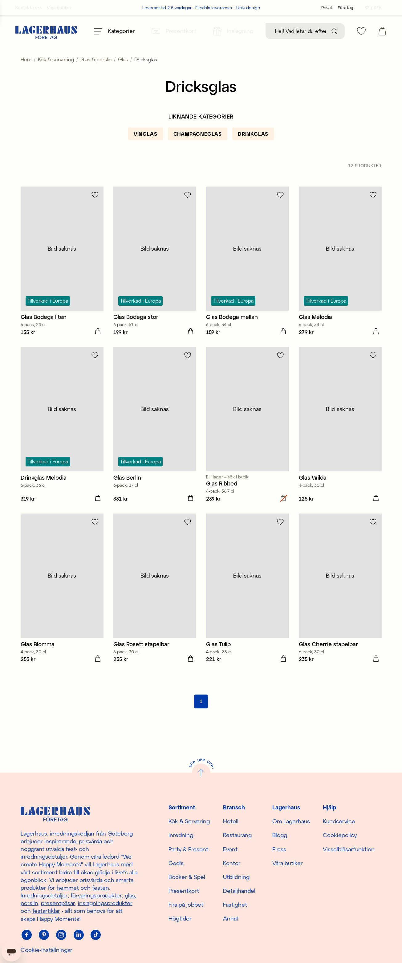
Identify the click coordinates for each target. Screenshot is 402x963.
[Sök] (334, 31)
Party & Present (188, 849)
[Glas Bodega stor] (154, 275)
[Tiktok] (96, 935)
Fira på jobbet (186, 904)
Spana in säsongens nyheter (201, 53)
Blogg (279, 835)
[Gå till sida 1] (201, 715)
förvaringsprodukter (96, 895)
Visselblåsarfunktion (349, 849)
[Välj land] (371, 7)
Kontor (232, 863)
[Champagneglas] (197, 147)
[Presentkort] (174, 31)
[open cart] (382, 31)
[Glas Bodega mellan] (247, 275)
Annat (230, 918)
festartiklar (46, 910)
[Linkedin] (78, 935)
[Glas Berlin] (154, 439)
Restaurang (237, 835)
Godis (176, 863)
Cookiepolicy (340, 835)
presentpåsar (58, 903)
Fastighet (235, 904)
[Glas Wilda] (340, 439)
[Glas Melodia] (340, 275)
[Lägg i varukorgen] (98, 345)
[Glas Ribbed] (247, 439)
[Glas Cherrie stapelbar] (340, 602)
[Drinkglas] (253, 147)
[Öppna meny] (114, 31)
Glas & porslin (96, 73)
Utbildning (236, 876)
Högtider (180, 918)
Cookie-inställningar (46, 949)
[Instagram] (61, 935)
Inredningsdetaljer (44, 895)
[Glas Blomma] (62, 602)
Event (230, 849)
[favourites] (361, 31)
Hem (26, 73)
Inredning (181, 835)
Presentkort (184, 890)
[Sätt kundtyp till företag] (345, 7)
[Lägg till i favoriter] (95, 208)
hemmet (68, 887)
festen (100, 887)
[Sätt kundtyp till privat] (327, 7)
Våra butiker (59, 8)
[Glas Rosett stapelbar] (154, 602)
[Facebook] (27, 935)
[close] (398, 50)
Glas (123, 73)
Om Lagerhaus (291, 821)
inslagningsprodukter (105, 903)
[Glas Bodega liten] (62, 275)
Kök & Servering (189, 821)
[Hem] (46, 31)
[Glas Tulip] (247, 602)
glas (130, 895)
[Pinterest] (44, 935)
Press (279, 849)
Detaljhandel (239, 890)
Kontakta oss (28, 8)
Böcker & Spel (187, 876)
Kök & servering (56, 73)
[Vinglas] (145, 147)
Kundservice (339, 821)
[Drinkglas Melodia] (62, 439)
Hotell (230, 821)
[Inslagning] (233, 31)
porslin (29, 903)
